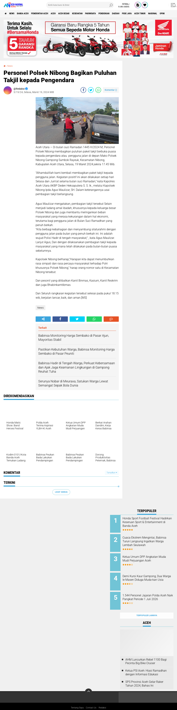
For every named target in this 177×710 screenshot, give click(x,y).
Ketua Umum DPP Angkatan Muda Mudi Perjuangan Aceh (150, 556)
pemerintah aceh (50, 13)
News (15, 13)
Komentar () (111, 90)
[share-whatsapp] (98, 90)
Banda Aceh (29, 13)
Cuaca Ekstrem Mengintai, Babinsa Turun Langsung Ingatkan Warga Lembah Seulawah (148, 542)
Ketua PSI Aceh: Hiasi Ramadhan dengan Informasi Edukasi (146, 664)
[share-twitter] (91, 90)
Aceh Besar (80, 13)
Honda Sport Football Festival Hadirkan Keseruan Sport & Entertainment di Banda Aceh (151, 522)
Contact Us (92, 700)
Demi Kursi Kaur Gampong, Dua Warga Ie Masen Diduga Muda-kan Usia (150, 576)
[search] (80, 5)
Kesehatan (97, 13)
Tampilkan (112, 472)
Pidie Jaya (159, 13)
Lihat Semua (61, 492)
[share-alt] (43, 319)
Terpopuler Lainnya (146, 607)
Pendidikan (130, 13)
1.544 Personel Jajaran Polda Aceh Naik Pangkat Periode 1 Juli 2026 (151, 594)
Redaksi (104, 700)
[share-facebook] (83, 90)
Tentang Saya (75, 700)
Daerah (146, 13)
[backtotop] (88, 684)
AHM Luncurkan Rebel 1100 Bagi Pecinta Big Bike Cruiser (146, 653)
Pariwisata (114, 13)
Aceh (67, 13)
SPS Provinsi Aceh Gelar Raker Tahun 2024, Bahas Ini (144, 675)
